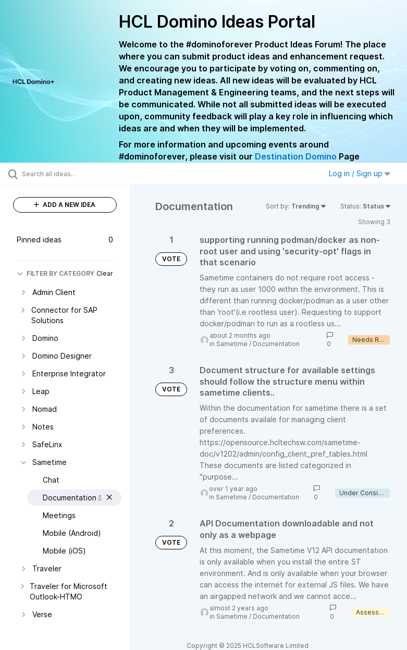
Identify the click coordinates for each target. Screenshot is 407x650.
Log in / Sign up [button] (359, 173)
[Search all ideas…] (70, 173)
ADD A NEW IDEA (64, 205)
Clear (104, 273)
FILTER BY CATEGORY (55, 273)
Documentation (276, 344)
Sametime (232, 344)
